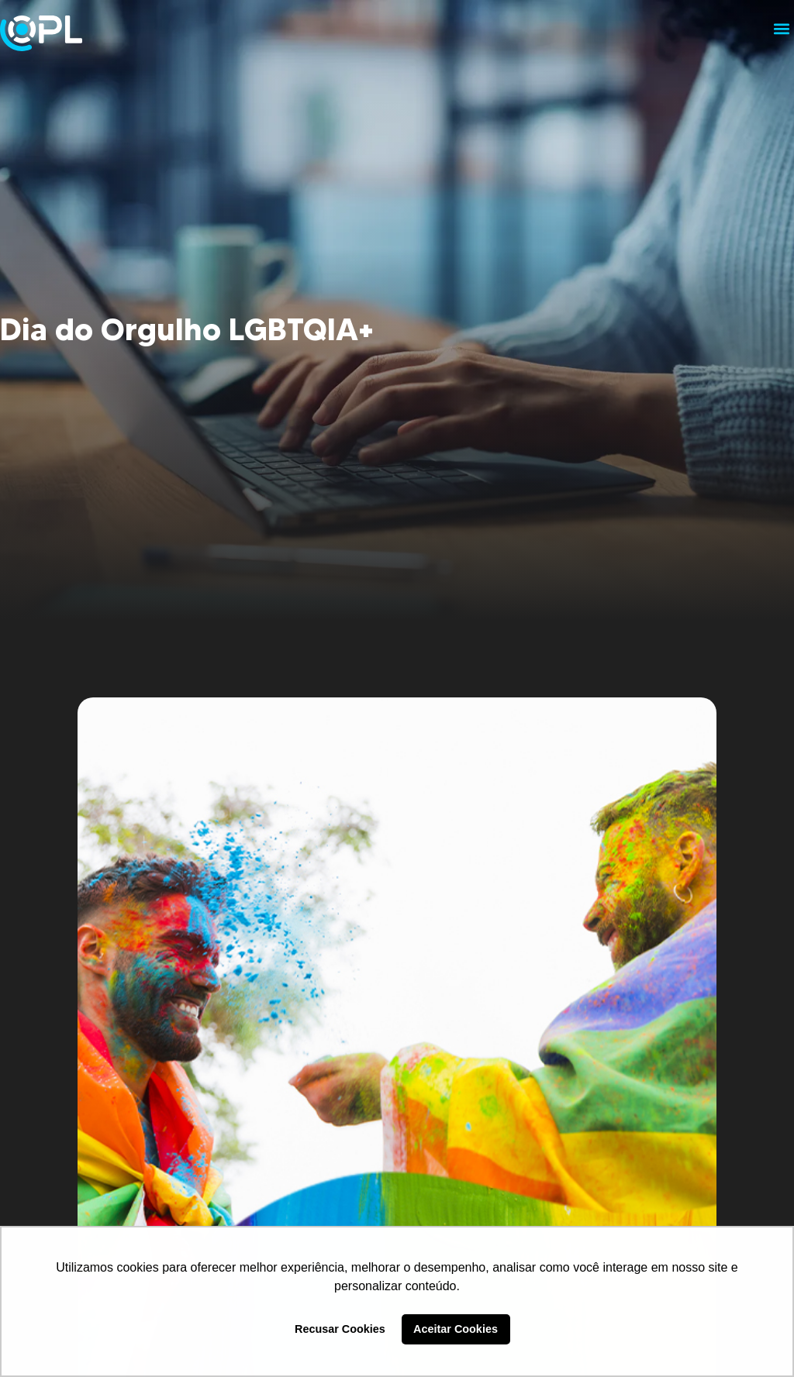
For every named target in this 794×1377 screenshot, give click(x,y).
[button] (781, 28)
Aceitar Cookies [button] (455, 1329)
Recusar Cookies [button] (340, 1329)
